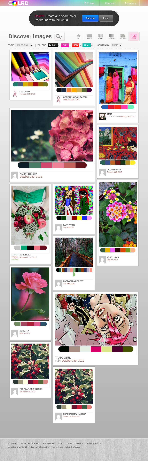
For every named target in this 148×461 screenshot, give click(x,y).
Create (90, 3)
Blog (60, 443)
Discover (110, 3)
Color (89, 36)
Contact (12, 443)
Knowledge (48, 443)
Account (129, 3)
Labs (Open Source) (29, 443)
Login (106, 18)
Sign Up (90, 18)
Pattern (123, 36)
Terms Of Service (74, 443)
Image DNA (134, 36)
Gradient (112, 36)
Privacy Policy (94, 443)
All (78, 36)
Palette (100, 36)
